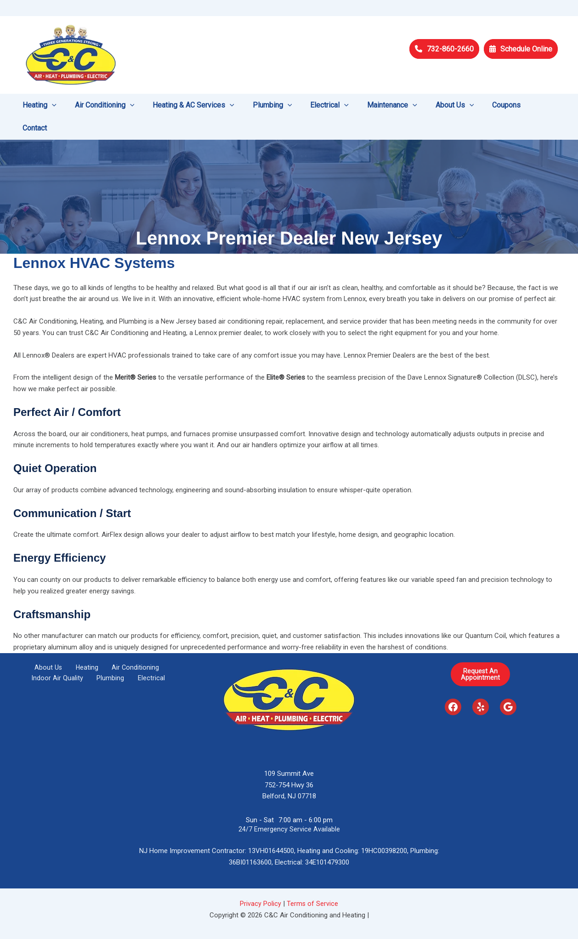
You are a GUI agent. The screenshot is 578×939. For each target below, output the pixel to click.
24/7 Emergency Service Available (289, 806)
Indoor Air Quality (65, 656)
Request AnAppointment (480, 651)
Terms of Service (313, 880)
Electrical (145, 656)
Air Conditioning (128, 645)
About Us (54, 645)
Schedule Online (520, 49)
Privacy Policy (260, 880)
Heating (85, 645)
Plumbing (111, 656)
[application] (62, 105)
